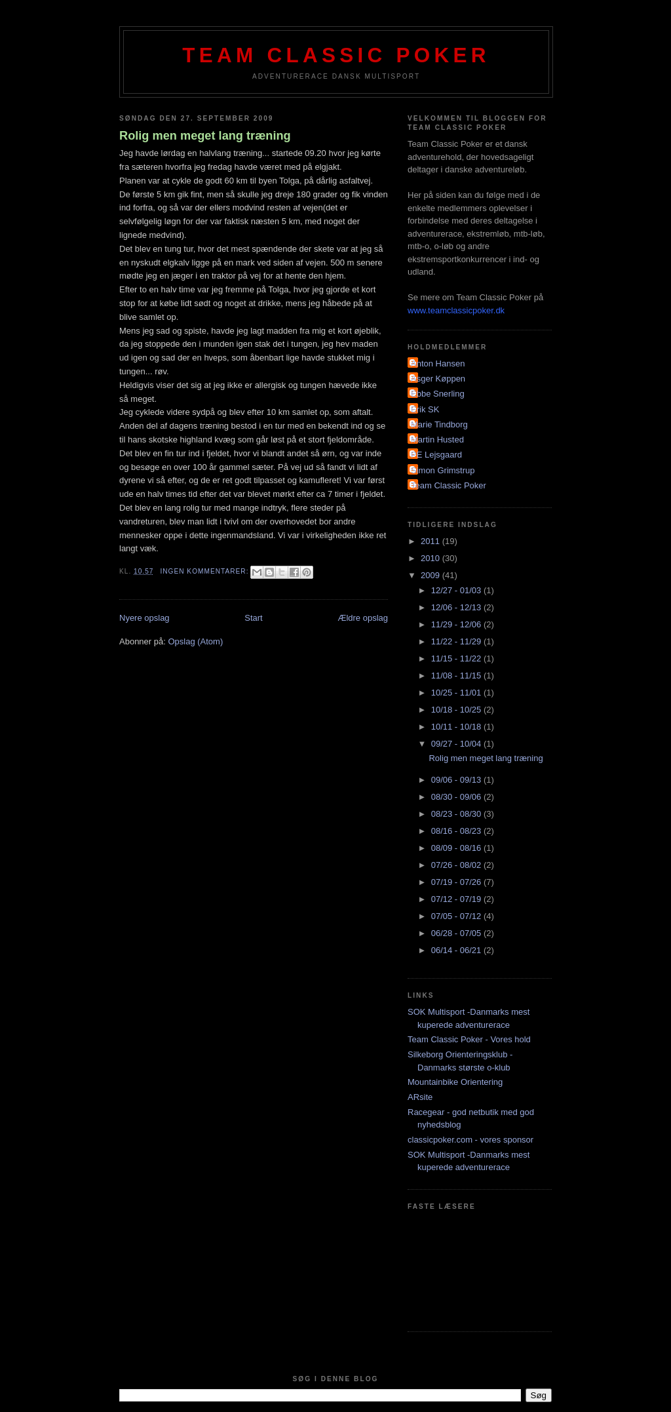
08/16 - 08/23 (457, 831)
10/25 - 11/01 (457, 692)
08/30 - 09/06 (457, 797)
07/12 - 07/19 (457, 899)
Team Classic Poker (336, 55)
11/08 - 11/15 (457, 675)
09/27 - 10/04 (457, 744)
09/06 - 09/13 (457, 780)
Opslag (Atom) (195, 641)
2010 (431, 558)
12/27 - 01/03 (457, 590)
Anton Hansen (438, 363)
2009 (431, 575)
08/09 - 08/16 (457, 848)
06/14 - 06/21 (457, 950)
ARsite (420, 1097)
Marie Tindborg (439, 424)
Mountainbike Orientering (455, 1082)
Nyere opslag (144, 618)
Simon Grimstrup (443, 470)
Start (253, 618)
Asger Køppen (438, 378)
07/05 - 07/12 (457, 916)
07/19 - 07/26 (457, 882)
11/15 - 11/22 (457, 658)
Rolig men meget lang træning (205, 135)
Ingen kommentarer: (205, 571)
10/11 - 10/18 (457, 727)
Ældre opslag (362, 618)
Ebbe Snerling (438, 394)
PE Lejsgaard (436, 455)
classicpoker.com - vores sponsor (470, 1140)
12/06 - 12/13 (457, 607)
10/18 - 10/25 (457, 710)
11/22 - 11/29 (457, 641)
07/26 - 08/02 (457, 865)
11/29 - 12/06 (457, 624)
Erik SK (425, 409)
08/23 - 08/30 (457, 814)
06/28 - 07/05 (457, 933)
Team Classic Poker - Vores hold (469, 1039)
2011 (431, 541)
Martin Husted (437, 439)
